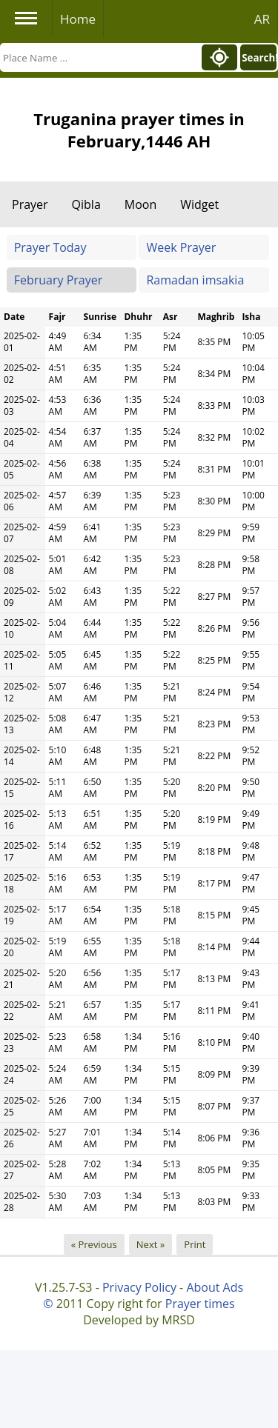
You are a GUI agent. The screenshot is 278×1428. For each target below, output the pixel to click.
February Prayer (58, 280)
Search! (259, 57)
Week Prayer (181, 247)
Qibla (86, 204)
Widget (199, 204)
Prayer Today (50, 247)
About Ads (214, 1287)
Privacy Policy (139, 1287)
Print (194, 1244)
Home (78, 18)
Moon (140, 204)
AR (262, 18)
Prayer (30, 204)
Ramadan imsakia (195, 280)
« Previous (94, 1244)
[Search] (99, 57)
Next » (150, 1244)
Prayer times (200, 1303)
